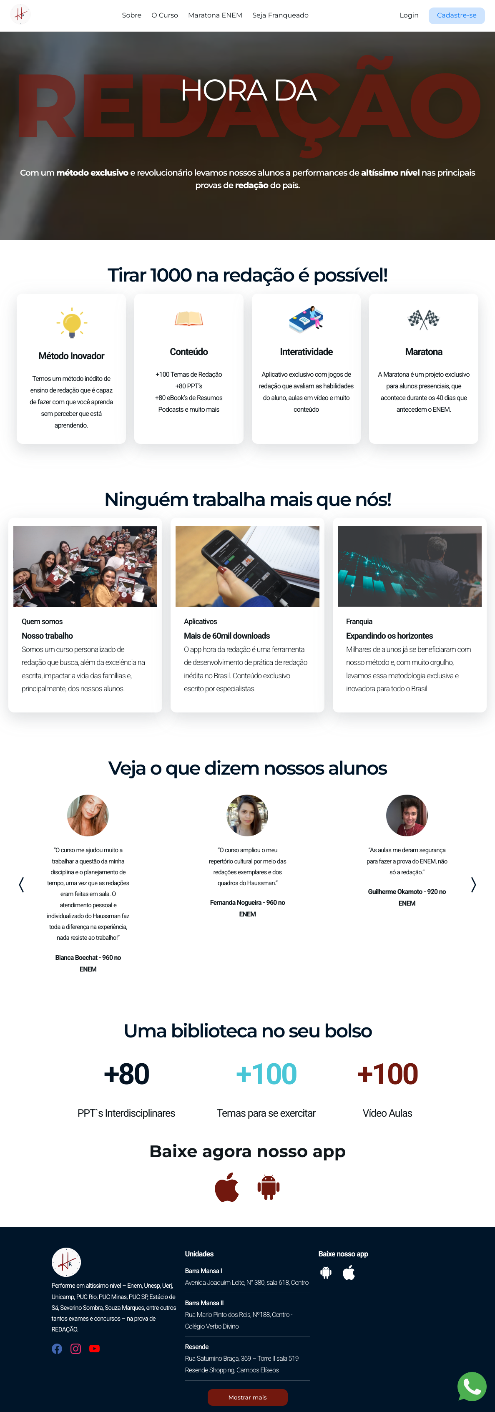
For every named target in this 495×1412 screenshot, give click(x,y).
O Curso (164, 16)
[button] (457, 16)
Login (409, 16)
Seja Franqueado (280, 16)
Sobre (132, 16)
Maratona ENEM (215, 16)
